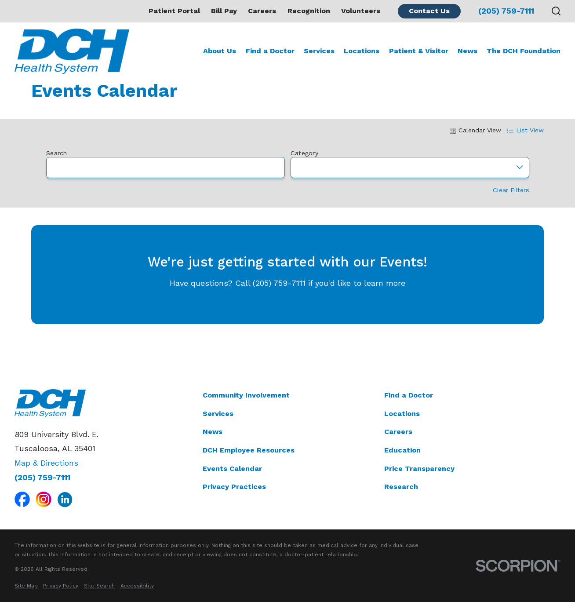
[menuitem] (26, 586)
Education (402, 450)
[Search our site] (556, 11)
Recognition (309, 11)
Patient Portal (174, 11)
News (212, 431)
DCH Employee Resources (249, 450)
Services (218, 413)
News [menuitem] (467, 51)
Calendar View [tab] (475, 130)
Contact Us (429, 11)
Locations (402, 413)
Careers (262, 11)
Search (56, 153)
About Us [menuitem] (219, 51)
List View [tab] (525, 130)
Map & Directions (46, 462)
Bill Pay (224, 11)
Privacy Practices (234, 486)
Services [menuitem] (319, 51)
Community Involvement (246, 395)
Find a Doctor (408, 395)
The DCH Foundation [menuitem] (523, 51)
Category (304, 153)
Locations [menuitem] (361, 51)
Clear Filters (510, 190)
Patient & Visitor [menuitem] (418, 51)
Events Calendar (232, 468)
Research (401, 486)
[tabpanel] (287, 238)
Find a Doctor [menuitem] (270, 51)
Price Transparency (419, 468)
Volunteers (360, 11)
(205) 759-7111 (506, 11)
